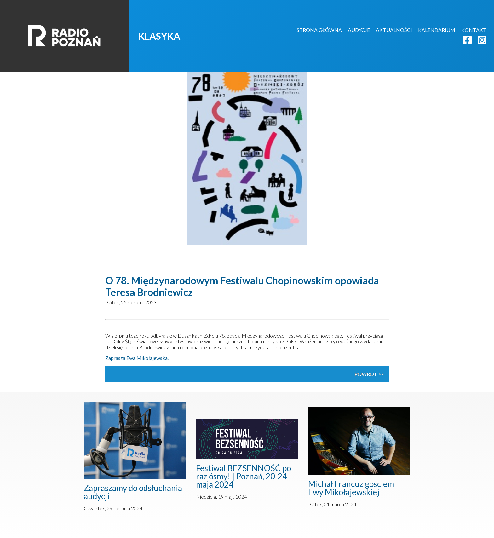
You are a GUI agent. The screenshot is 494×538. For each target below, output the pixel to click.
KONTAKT (473, 30)
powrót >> (369, 374)
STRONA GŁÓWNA (319, 30)
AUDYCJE (359, 30)
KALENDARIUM (436, 30)
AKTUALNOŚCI (394, 30)
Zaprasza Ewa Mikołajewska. (137, 358)
